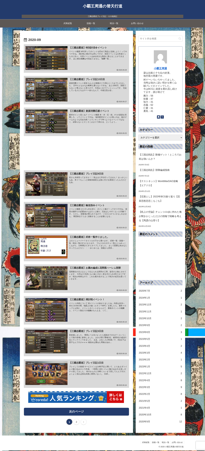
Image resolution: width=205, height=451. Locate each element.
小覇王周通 (160, 68)
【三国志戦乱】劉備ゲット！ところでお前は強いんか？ (160, 156)
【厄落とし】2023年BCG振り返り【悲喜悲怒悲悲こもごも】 (159, 198)
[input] (160, 39)
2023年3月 (160, 353)
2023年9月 (160, 325)
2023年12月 (160, 305)
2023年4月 (160, 346)
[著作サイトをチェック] (158, 117)
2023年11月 (160, 311)
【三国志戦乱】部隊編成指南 (154, 170)
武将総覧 (145, 443)
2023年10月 (160, 318)
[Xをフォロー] (162, 117)
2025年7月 (160, 291)
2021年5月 (160, 401)
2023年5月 (160, 339)
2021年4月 (160, 408)
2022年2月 (160, 394)
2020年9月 (160, 421)
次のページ (76, 412)
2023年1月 (160, 366)
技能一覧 (155, 443)
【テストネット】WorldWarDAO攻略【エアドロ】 (158, 183)
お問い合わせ (177, 443)
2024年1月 (160, 298)
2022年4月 (160, 380)
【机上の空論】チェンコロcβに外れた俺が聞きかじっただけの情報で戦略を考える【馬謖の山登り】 (160, 216)
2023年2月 (160, 360)
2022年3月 (160, 387)
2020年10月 (160, 415)
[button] (180, 38)
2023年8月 (160, 332)
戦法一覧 (165, 443)
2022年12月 (160, 373)
